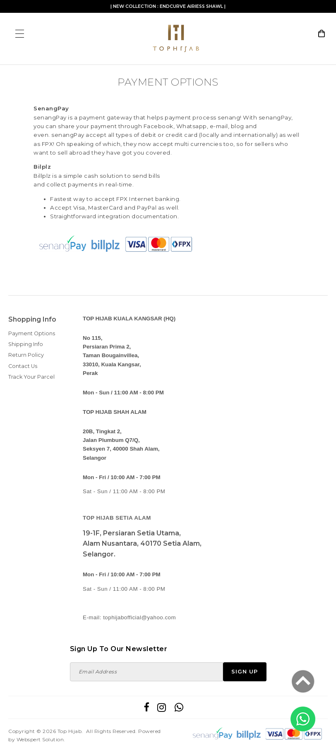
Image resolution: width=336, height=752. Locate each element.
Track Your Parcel (31, 377)
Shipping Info (25, 344)
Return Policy (26, 355)
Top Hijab (70, 731)
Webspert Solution (40, 739)
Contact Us (22, 366)
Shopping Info (32, 319)
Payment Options (31, 333)
